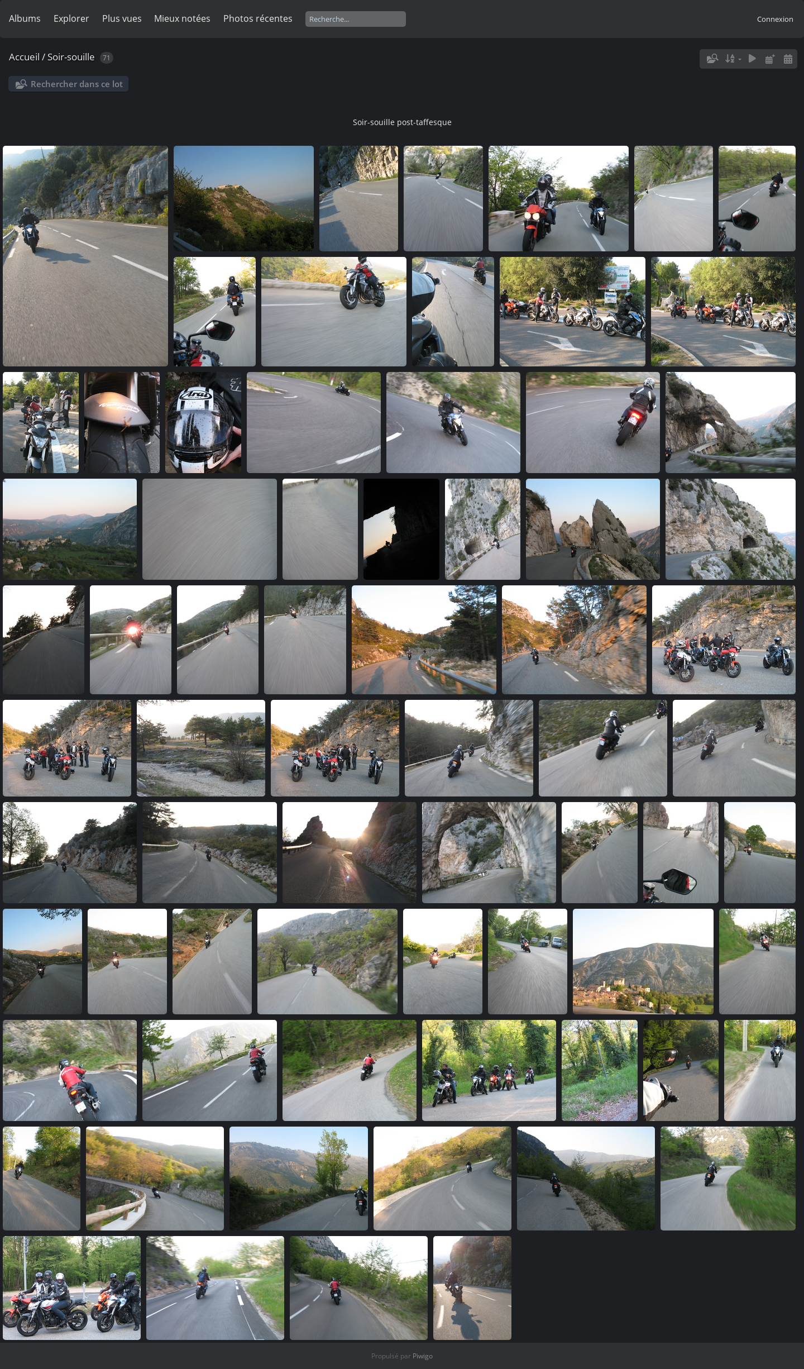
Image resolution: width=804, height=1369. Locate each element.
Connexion (775, 19)
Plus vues (122, 18)
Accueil (24, 56)
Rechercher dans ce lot (77, 83)
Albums (25, 18)
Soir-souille (72, 56)
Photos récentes (258, 18)
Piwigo (423, 1356)
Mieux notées (182, 18)
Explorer (71, 18)
